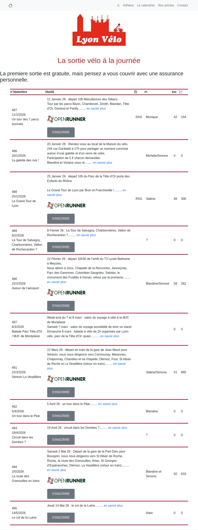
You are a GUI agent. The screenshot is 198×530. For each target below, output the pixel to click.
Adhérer (128, 5)
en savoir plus (96, 108)
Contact (182, 5)
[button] (61, 132)
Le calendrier (146, 5)
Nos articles (166, 5)
